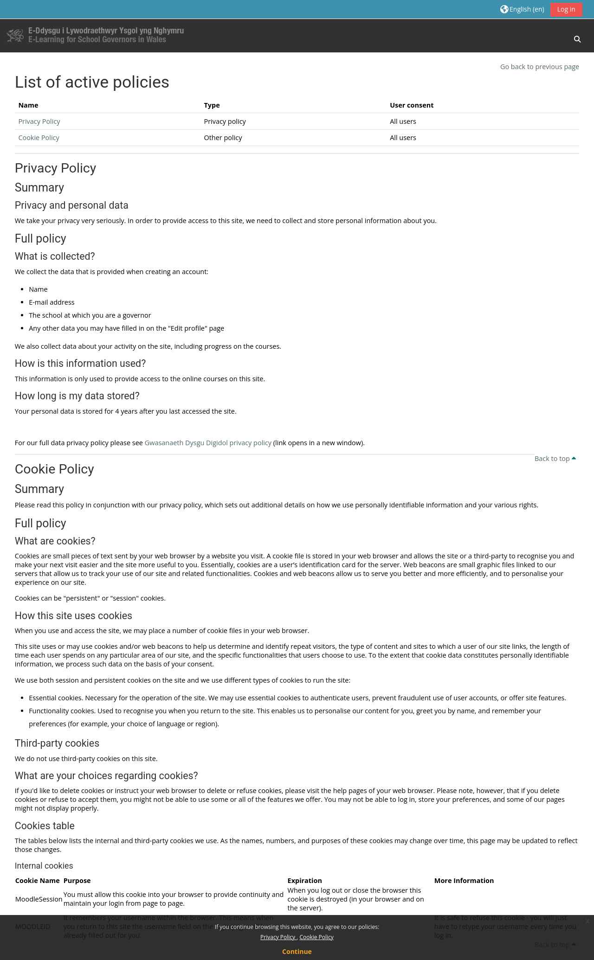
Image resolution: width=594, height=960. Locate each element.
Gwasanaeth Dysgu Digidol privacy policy (208, 442)
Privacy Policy (278, 937)
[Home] (97, 35)
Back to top (555, 458)
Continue (297, 951)
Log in (566, 9)
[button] (522, 9)
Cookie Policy (316, 937)
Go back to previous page (539, 66)
